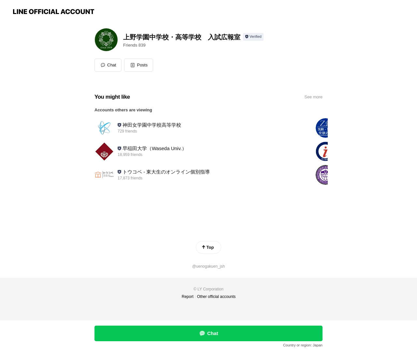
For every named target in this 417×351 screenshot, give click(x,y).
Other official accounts (216, 296)
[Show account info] (253, 37)
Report (188, 296)
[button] (138, 65)
